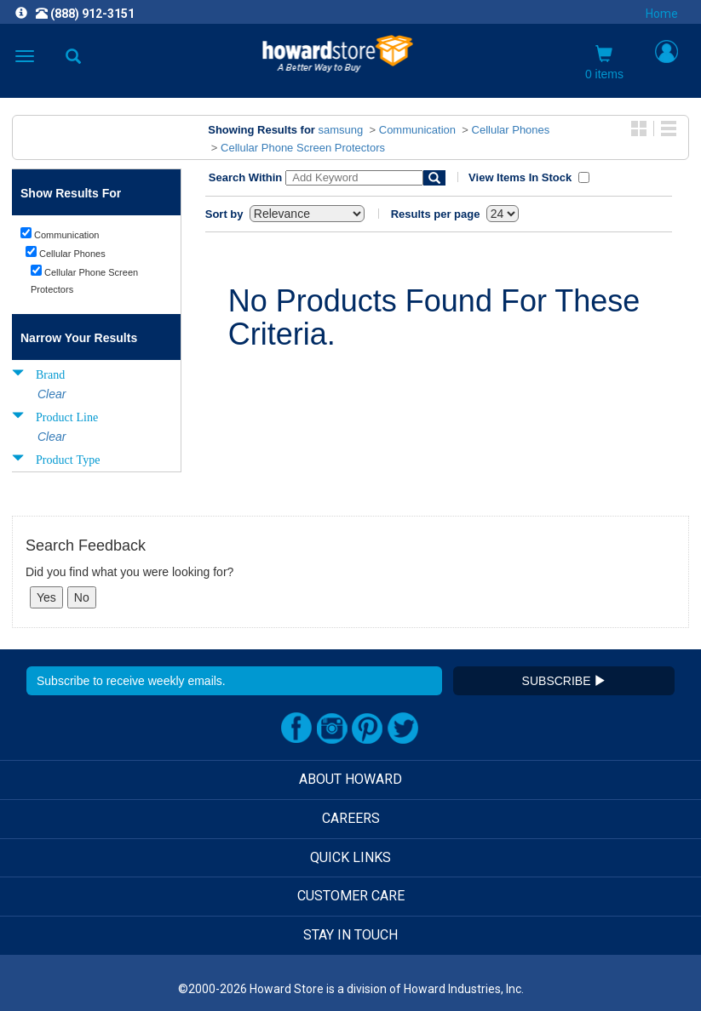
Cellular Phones (511, 129)
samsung (341, 129)
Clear (51, 394)
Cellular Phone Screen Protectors (303, 147)
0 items (604, 63)
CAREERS (351, 818)
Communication (417, 129)
